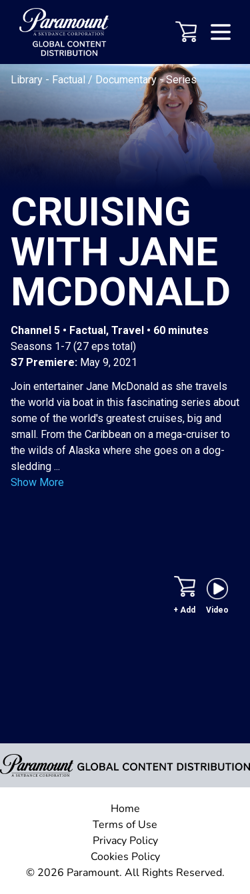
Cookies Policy (125, 856)
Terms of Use (125, 824)
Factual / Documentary (105, 79)
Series (181, 79)
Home (125, 808)
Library (28, 79)
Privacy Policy (125, 840)
